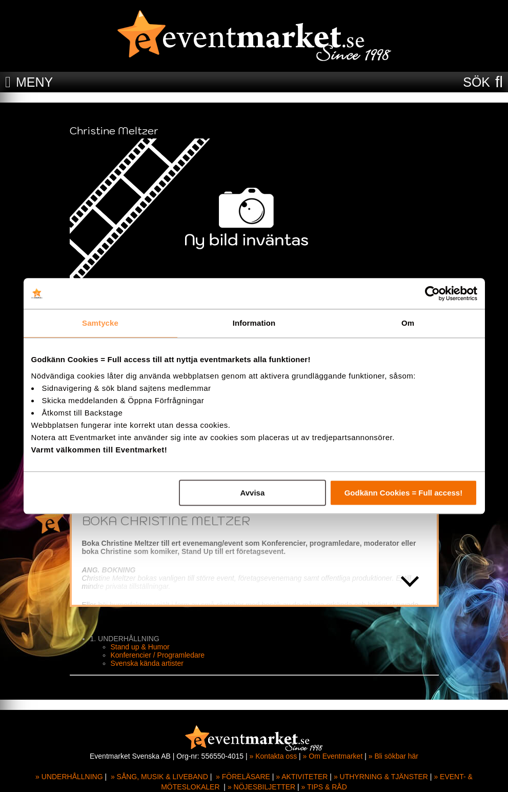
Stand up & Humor (140, 647)
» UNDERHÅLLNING (69, 777)
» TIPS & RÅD (324, 787)
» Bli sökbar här (393, 756)
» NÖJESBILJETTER (261, 787)
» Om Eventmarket (333, 756)
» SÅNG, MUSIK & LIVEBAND (159, 777)
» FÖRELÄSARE (243, 777)
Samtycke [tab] (100, 323)
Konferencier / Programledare (158, 655)
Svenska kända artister (147, 663)
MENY (34, 82)
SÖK (476, 82)
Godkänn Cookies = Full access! (403, 492)
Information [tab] (254, 323)
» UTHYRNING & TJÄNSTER (381, 777)
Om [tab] (407, 323)
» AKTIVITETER (302, 777)
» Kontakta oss (273, 756)
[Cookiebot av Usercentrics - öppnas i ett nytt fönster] (432, 293)
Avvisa (252, 492)
